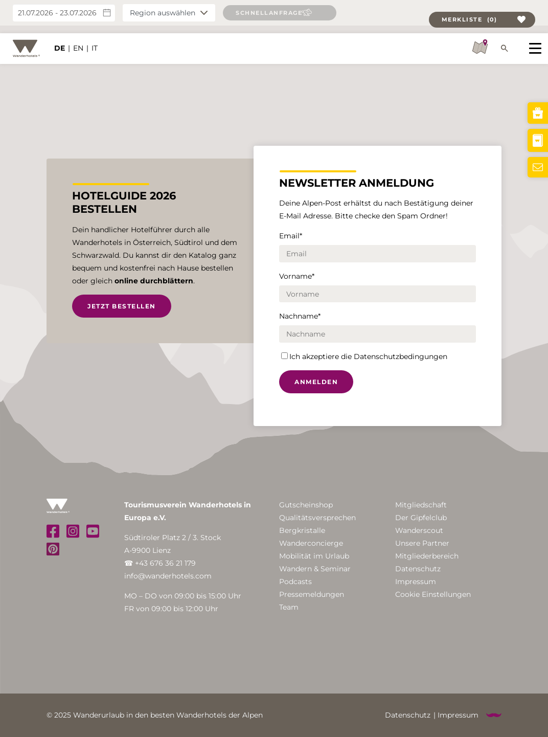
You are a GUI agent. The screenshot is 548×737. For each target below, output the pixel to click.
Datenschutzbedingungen (400, 356)
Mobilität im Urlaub (314, 556)
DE (59, 41)
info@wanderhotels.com (168, 575)
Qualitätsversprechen (317, 517)
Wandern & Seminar (315, 568)
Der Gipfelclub (421, 517)
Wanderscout (419, 530)
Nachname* (300, 316)
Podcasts (295, 581)
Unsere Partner (422, 543)
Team (289, 607)
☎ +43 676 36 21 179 (160, 563)
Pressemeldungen (311, 594)
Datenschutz (418, 568)
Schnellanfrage (269, 12)
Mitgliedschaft (421, 504)
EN (78, 41)
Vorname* (296, 276)
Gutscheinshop (306, 504)
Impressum (415, 581)
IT (95, 41)
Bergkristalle (302, 530)
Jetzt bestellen (121, 306)
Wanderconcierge (311, 543)
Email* (290, 235)
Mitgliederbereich (427, 556)
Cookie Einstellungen (433, 594)
